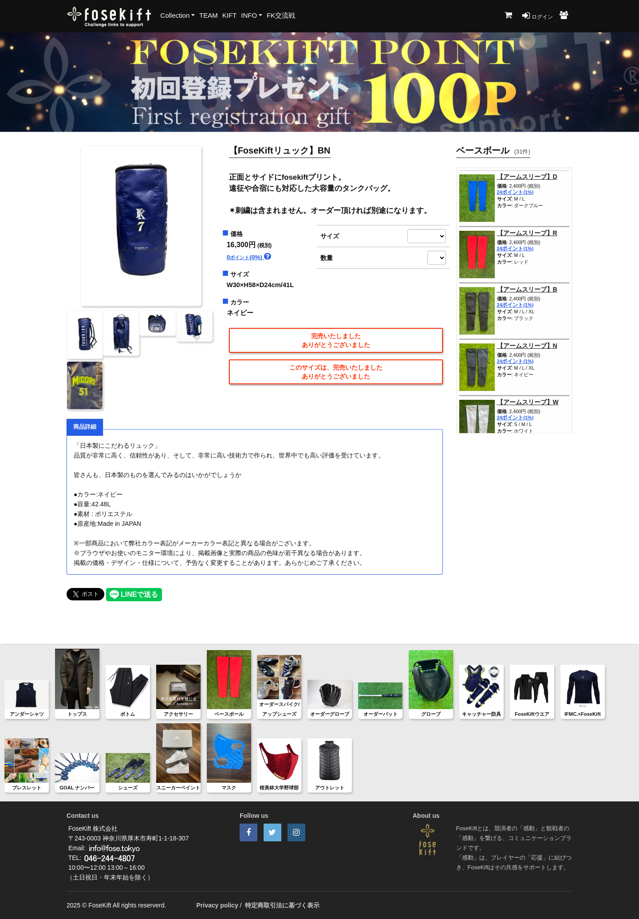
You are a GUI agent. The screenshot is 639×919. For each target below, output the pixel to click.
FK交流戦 (281, 15)
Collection (174, 15)
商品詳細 (84, 427)
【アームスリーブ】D (527, 176)
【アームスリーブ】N (527, 345)
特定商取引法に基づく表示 (282, 905)
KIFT (229, 15)
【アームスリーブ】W (528, 402)
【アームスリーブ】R (527, 233)
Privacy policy (217, 905)
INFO (249, 15)
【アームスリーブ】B (527, 289)
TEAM (208, 15)
